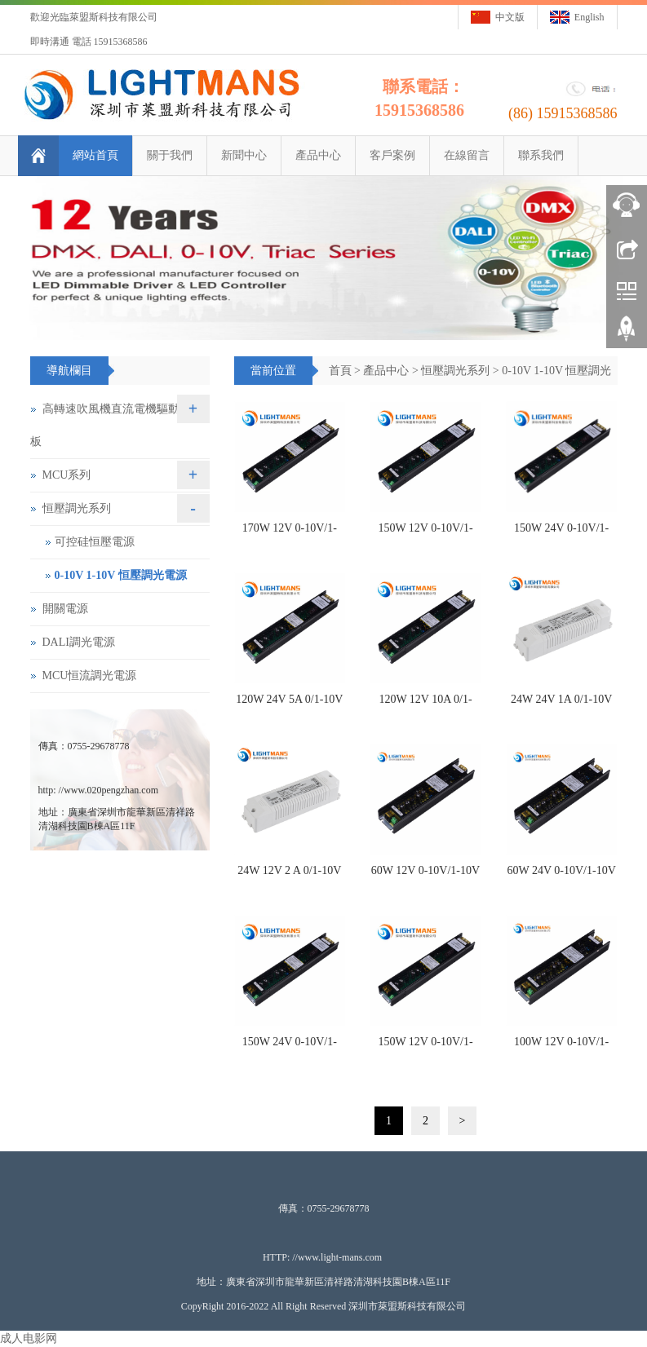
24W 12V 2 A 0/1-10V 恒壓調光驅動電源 (289, 875)
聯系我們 (541, 155)
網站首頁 (95, 155)
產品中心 (318, 155)
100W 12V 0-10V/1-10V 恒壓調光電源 (561, 1047)
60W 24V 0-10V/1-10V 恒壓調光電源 (561, 875)
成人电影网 (28, 1338)
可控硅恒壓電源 (95, 542)
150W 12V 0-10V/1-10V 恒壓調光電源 (425, 533)
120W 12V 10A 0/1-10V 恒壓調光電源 (425, 704)
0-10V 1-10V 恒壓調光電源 (121, 575)
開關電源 (65, 609)
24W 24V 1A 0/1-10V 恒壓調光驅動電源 (561, 704)
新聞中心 (244, 155)
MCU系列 (66, 475)
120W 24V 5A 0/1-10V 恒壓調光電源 (289, 704)
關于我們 (170, 155)
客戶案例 (392, 155)
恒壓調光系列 (455, 370)
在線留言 (467, 155)
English (589, 17)
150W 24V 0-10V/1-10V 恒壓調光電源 (561, 533)
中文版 (510, 17)
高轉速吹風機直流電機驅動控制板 (116, 425)
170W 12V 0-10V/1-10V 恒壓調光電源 (289, 533)
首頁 (340, 370)
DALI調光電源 (78, 642)
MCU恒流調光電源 (89, 675)
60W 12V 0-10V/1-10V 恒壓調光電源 (425, 875)
